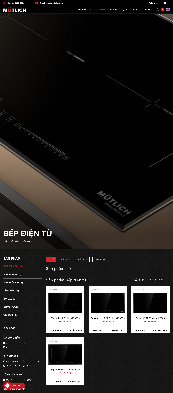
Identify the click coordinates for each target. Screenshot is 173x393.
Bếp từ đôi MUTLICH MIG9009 (65, 369)
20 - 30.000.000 (13, 366)
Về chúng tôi (84, 10)
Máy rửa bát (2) (13, 282)
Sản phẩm (100, 10)
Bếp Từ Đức (100, 259)
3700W (9, 380)
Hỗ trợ (113, 10)
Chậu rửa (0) (11, 306)
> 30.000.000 (31, 366)
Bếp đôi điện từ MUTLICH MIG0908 (108, 318)
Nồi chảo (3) (11, 290)
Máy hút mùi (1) (12, 274)
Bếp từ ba (82, 259)
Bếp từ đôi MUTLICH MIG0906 (65, 318)
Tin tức (135, 10)
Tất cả (51, 259)
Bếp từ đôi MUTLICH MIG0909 (150, 318)
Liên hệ (147, 10)
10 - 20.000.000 (32, 361)
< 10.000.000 (12, 361)
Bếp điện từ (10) (13, 266)
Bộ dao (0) (9, 298)
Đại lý (124, 10)
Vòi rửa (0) (10, 315)
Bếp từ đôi (66, 259)
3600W (29, 380)
